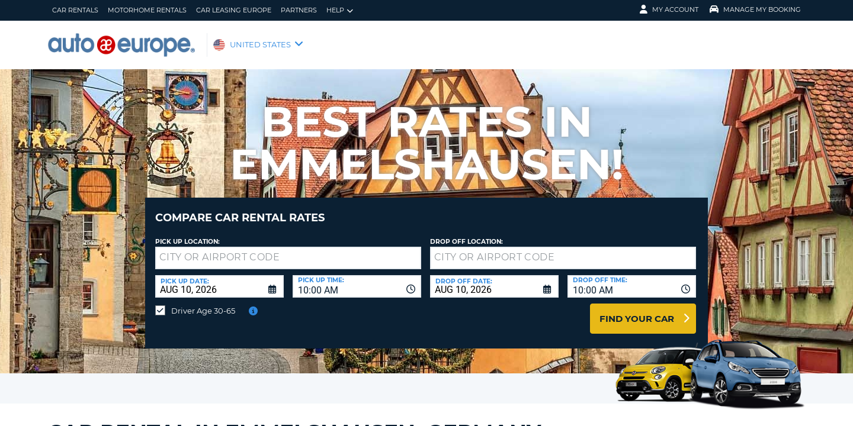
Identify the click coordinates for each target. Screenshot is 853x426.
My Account (669, 9)
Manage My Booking (755, 9)
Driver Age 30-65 (203, 301)
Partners (299, 10)
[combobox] (357, 277)
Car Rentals (75, 10)
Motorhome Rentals (147, 10)
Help (339, 10)
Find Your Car (636, 309)
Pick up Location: (187, 233)
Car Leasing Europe (233, 10)
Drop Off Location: (466, 233)
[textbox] (288, 249)
